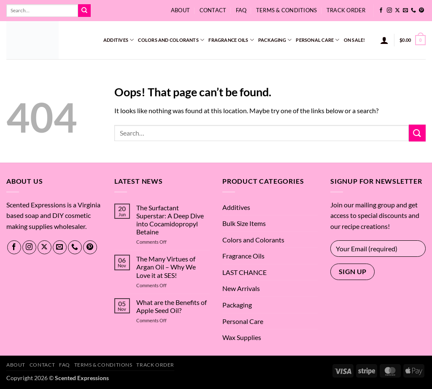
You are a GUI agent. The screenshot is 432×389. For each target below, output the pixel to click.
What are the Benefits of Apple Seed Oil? (171, 306)
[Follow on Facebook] (380, 11)
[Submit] (84, 10)
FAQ (241, 10)
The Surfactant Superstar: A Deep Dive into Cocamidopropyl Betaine (170, 220)
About (180, 10)
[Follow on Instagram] (389, 11)
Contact (213, 10)
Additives (118, 40)
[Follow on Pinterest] (421, 11)
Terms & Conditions (286, 10)
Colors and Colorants (171, 40)
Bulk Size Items (244, 223)
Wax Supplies (241, 337)
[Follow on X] (397, 11)
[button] (384, 40)
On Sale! (354, 40)
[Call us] (413, 11)
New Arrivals (241, 288)
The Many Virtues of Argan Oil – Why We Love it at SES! (166, 267)
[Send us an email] (405, 11)
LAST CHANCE (244, 272)
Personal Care (317, 40)
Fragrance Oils (231, 40)
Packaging (275, 40)
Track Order (346, 10)
